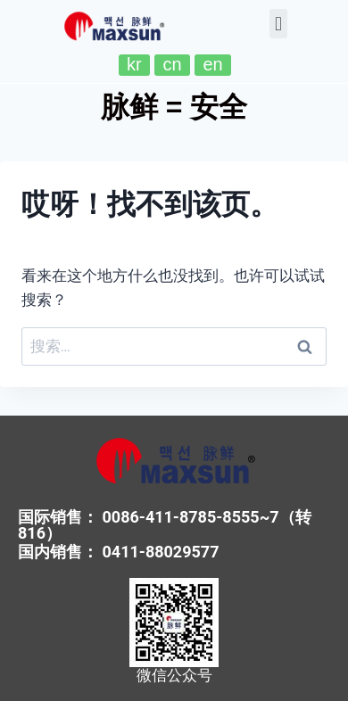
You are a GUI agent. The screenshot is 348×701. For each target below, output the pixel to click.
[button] (277, 23)
